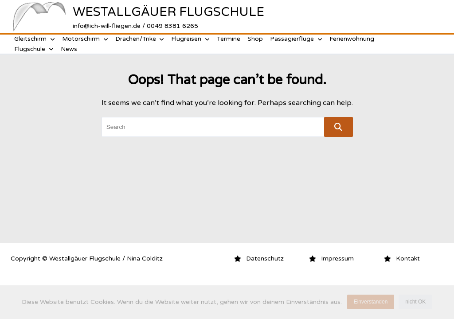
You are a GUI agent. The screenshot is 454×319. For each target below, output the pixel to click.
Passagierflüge (296, 39)
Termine (228, 39)
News (69, 49)
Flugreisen (190, 39)
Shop (255, 39)
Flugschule (34, 49)
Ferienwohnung (351, 39)
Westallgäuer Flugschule (168, 11)
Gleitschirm (34, 39)
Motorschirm (85, 39)
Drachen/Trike (139, 39)
